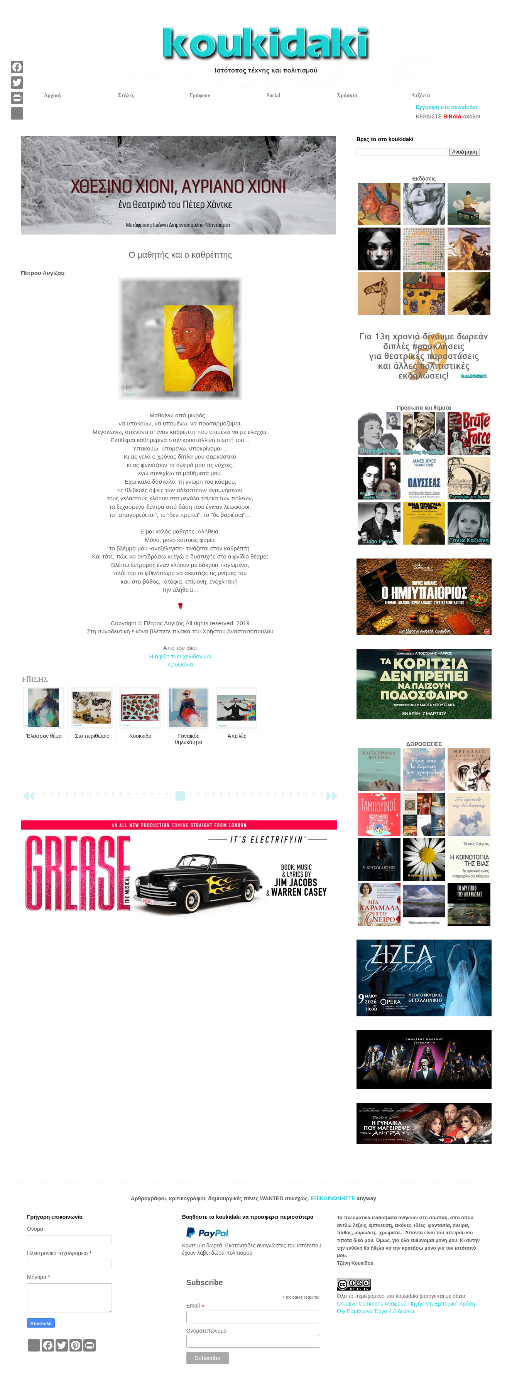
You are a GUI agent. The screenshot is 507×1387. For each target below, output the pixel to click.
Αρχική (52, 95)
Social (274, 95)
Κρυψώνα (180, 664)
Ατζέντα (420, 95)
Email (195, 1305)
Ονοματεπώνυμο (206, 1331)
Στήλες (126, 95)
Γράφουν (199, 95)
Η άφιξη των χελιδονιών (180, 656)
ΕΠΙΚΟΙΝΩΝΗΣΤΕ (334, 1198)
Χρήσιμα (347, 95)
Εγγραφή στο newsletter (462, 107)
